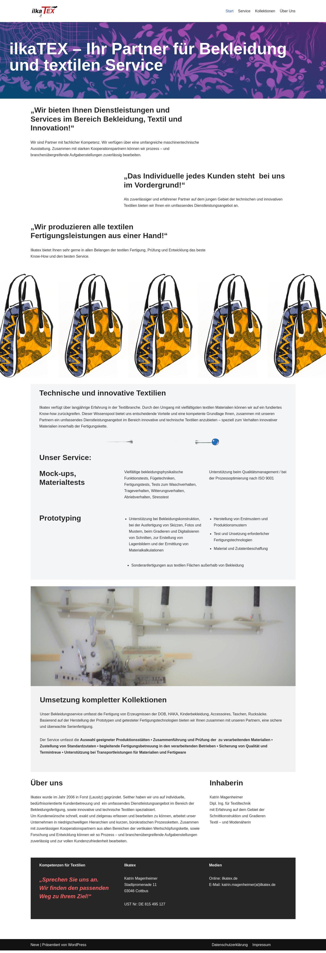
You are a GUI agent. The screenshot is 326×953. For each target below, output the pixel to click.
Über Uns (288, 11)
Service (244, 11)
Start (229, 11)
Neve (35, 947)
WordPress (77, 947)
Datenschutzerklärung (230, 947)
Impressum (262, 947)
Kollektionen (265, 11)
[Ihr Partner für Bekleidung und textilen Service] (45, 11)
